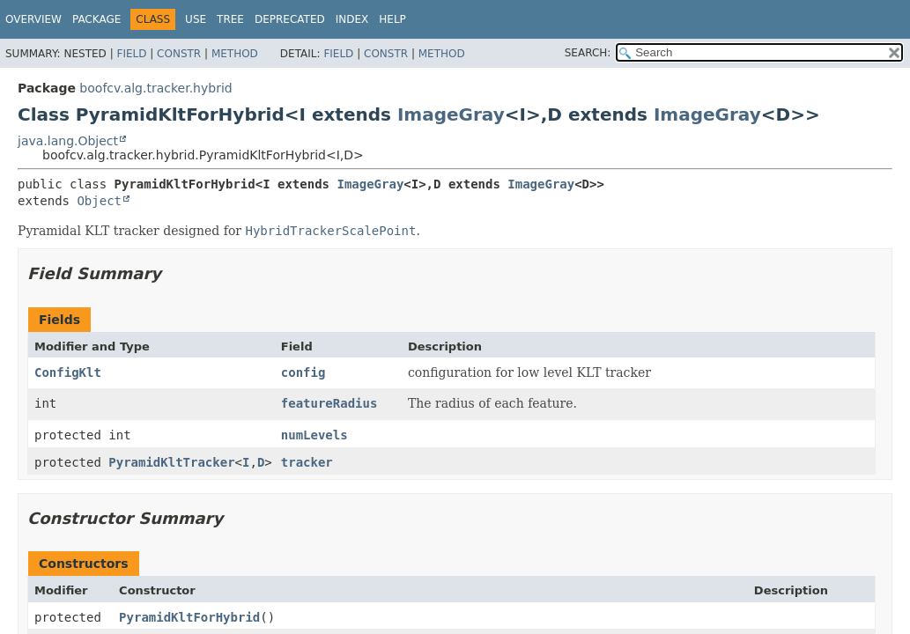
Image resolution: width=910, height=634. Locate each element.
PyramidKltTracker (171, 462)
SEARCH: (588, 53)
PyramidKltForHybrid (189, 617)
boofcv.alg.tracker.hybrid (155, 88)
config (303, 372)
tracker (307, 462)
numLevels (314, 435)
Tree (230, 19)
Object (99, 201)
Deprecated (290, 19)
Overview (33, 19)
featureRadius (329, 403)
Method (234, 54)
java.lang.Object (68, 141)
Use (195, 19)
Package (96, 19)
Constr (179, 54)
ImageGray (451, 114)
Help (392, 19)
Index (352, 19)
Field (131, 54)
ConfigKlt (67, 372)
